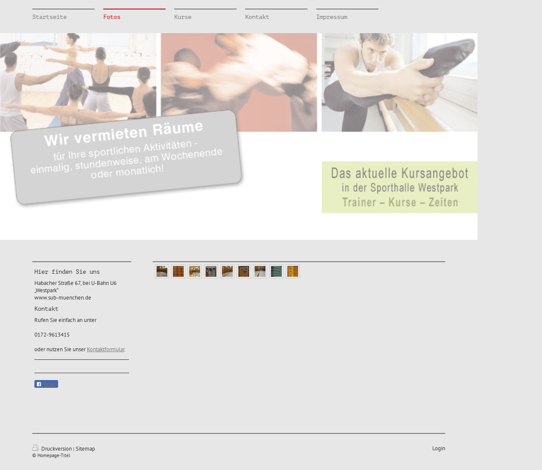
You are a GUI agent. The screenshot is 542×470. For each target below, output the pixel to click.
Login (438, 448)
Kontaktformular (105, 349)
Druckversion (52, 448)
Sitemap (85, 448)
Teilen (46, 384)
